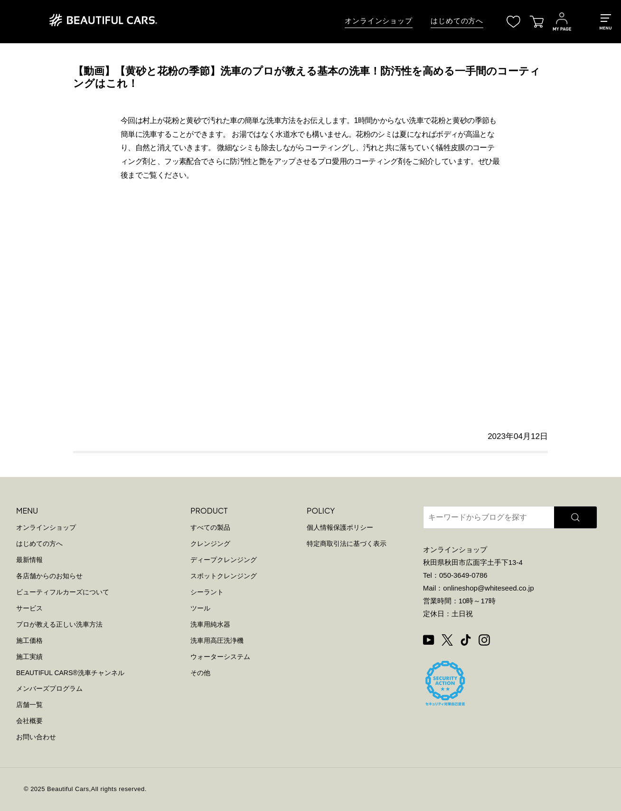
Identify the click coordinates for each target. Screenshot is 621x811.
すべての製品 (210, 527)
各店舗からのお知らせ (49, 576)
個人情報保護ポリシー (340, 527)
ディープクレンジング (223, 559)
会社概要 (29, 721)
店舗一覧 (29, 704)
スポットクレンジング (223, 576)
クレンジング (210, 543)
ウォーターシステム (220, 656)
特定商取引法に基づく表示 (346, 543)
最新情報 (29, 559)
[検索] (575, 517)
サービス (29, 608)
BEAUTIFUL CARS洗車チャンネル (70, 673)
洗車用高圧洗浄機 (217, 640)
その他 (200, 673)
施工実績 (29, 656)
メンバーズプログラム (49, 688)
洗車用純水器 (210, 624)
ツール (200, 608)
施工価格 (29, 640)
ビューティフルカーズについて (62, 592)
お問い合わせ (36, 737)
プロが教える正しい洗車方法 (59, 624)
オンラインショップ (379, 21)
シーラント (207, 592)
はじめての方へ (457, 21)
